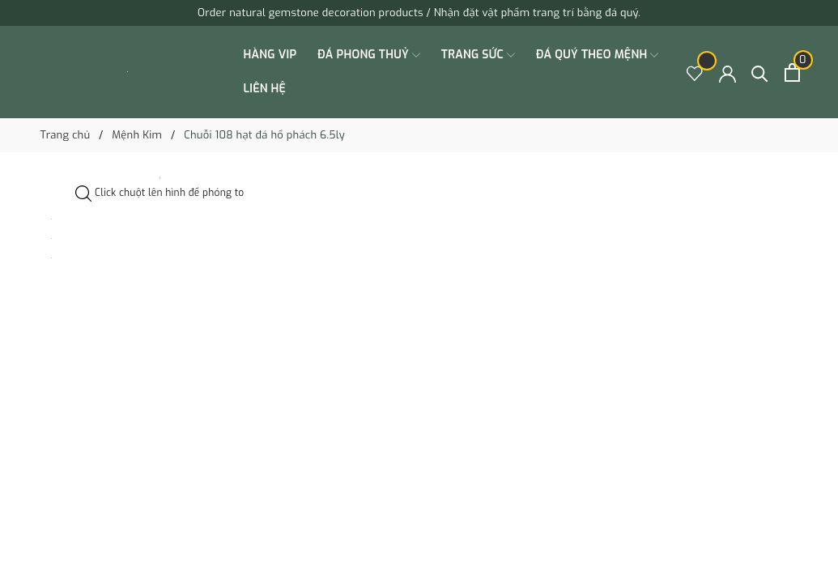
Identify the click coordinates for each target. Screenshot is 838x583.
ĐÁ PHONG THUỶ (368, 55)
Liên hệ (265, 88)
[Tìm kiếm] (759, 72)
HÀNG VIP (270, 54)
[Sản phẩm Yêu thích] (695, 72)
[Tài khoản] (727, 72)
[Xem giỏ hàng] (792, 72)
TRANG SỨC (478, 55)
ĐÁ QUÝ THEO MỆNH (597, 55)
